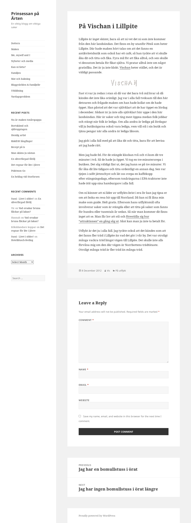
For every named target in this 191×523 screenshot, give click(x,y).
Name (83, 369)
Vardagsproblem (20, 96)
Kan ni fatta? (18, 67)
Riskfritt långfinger (22, 141)
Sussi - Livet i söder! (22, 198)
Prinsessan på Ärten (25, 16)
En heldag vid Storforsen (25, 176)
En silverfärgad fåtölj (23, 158)
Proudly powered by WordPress (97, 515)
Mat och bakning (20, 78)
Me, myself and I (20, 55)
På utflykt (121, 270)
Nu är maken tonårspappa (26, 119)
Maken (15, 49)
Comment (86, 320)
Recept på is (18, 147)
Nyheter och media (22, 61)
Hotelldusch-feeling (22, 240)
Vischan (125, 67)
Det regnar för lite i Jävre (25, 164)
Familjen (16, 72)
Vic (108, 270)
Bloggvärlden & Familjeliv (25, 84)
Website (84, 400)
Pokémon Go (18, 170)
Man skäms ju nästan (23, 153)
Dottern (15, 43)
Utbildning (17, 90)
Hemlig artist (18, 135)
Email (84, 384)
